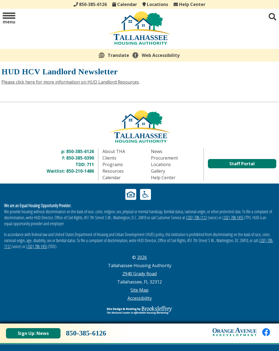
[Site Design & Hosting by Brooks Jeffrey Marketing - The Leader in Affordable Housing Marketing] (139, 310)
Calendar (124, 4)
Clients (109, 158)
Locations (155, 4)
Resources (113, 171)
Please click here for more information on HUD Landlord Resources (70, 82)
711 (90, 164)
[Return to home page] (139, 126)
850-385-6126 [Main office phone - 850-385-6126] (90, 4)
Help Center (189, 4)
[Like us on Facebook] (266, 332)
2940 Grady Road (139, 274)
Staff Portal (242, 164)
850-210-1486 (80, 171)
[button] (9, 19)
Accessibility (140, 298)
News (156, 151)
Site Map (139, 290)
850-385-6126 (80, 151)
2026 (142, 257)
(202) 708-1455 (232, 218)
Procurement (164, 158)
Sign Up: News (33, 333)
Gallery (158, 171)
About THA (113, 151)
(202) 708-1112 (196, 218)
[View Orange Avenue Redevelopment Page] (235, 331)
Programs (112, 164)
